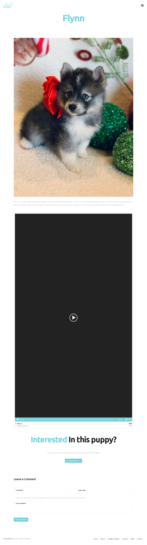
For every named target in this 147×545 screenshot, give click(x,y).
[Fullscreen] (129, 419)
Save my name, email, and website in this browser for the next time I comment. (51, 499)
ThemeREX (7, 542)
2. (21, 426)
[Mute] (127, 419)
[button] (73, 318)
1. (19, 424)
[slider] (71, 419)
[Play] (17, 419)
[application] (73, 318)
